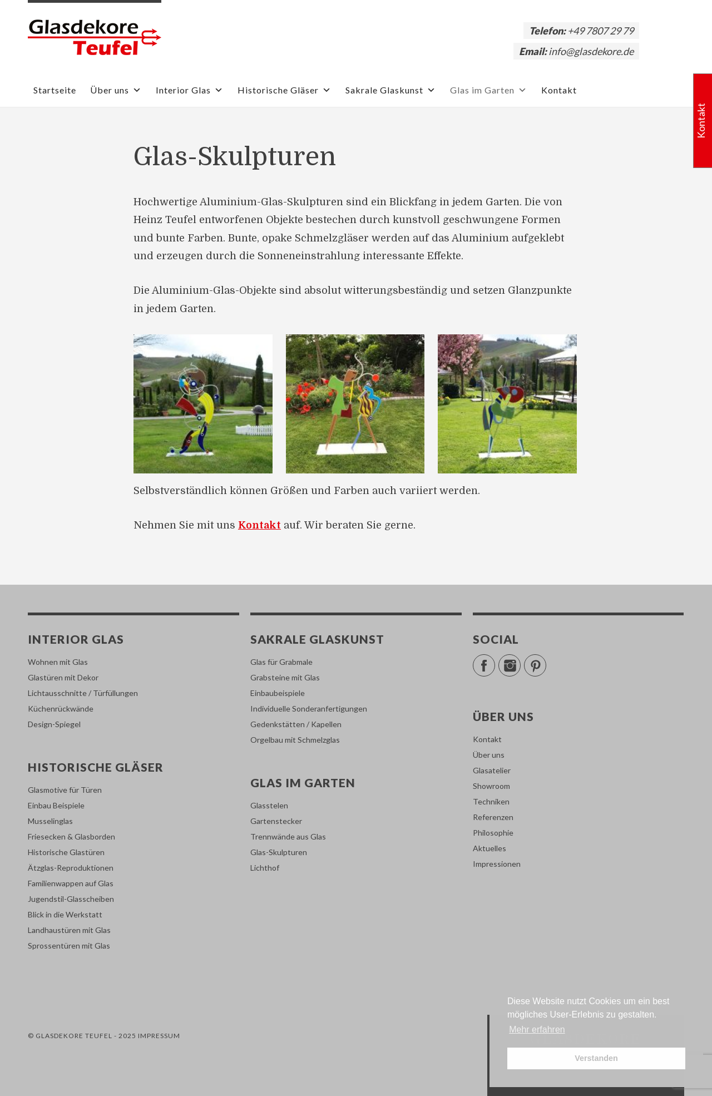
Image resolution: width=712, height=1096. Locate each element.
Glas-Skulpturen (278, 852)
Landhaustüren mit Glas (69, 930)
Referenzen (493, 817)
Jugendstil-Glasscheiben (71, 899)
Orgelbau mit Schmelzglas (295, 739)
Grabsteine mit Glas (285, 677)
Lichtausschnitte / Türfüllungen (83, 693)
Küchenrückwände (60, 708)
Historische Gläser (285, 90)
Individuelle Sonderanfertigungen (308, 708)
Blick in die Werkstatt (65, 914)
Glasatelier (492, 770)
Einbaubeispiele (277, 693)
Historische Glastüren (66, 852)
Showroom (491, 786)
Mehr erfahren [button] (537, 1029)
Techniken (491, 801)
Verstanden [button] (596, 1058)
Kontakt (559, 90)
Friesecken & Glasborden (71, 836)
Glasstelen (269, 805)
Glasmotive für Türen (65, 789)
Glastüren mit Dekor (63, 677)
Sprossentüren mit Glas (69, 945)
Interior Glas (190, 90)
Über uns (116, 90)
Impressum (159, 1035)
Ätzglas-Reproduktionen (70, 867)
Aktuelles (489, 848)
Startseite (54, 90)
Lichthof (264, 867)
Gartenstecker (276, 821)
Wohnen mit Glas (58, 662)
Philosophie (493, 832)
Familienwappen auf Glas (70, 883)
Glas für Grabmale (281, 662)
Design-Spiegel (54, 724)
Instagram (520, 660)
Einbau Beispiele (56, 805)
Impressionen (497, 863)
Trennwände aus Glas (288, 836)
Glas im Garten (488, 90)
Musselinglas (50, 821)
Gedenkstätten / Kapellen (296, 724)
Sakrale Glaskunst (390, 90)
